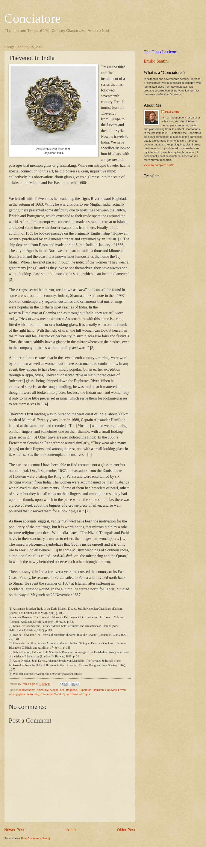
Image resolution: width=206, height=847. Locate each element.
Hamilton (98, 689)
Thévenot (76, 694)
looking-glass (17, 694)
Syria (65, 694)
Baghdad (71, 689)
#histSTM (42, 689)
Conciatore (32, 18)
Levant (122, 689)
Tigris (86, 694)
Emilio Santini (156, 61)
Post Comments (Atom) (35, 838)
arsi (62, 689)
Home (70, 830)
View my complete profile (159, 165)
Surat (57, 694)
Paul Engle (172, 111)
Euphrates (85, 689)
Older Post (126, 830)
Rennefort (47, 694)
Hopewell (111, 689)
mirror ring (32, 694)
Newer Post (14, 830)
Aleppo (54, 689)
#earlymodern (26, 689)
